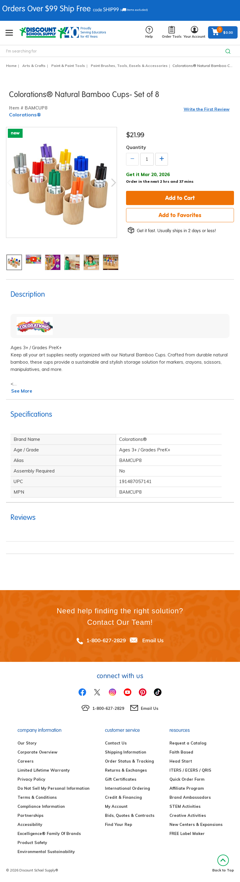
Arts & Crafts (34, 65)
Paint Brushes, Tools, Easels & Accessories (129, 65)
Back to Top (223, 863)
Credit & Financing (123, 797)
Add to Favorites (180, 215)
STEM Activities (185, 806)
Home (11, 65)
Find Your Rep (118, 824)
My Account (116, 806)
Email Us (153, 640)
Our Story (26, 743)
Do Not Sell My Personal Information (53, 788)
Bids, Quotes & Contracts (129, 815)
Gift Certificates (120, 779)
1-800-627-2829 (106, 640)
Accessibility (29, 824)
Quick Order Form (186, 779)
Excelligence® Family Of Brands (49, 833)
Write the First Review (206, 109)
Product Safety (32, 842)
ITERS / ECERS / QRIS (190, 770)
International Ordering (127, 788)
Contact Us (116, 743)
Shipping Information (125, 752)
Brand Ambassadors (190, 797)
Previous (9, 182)
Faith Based (181, 752)
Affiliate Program (186, 788)
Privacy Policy (31, 779)
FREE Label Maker (187, 833)
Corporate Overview (37, 752)
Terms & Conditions (37, 797)
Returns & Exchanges (126, 770)
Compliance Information (41, 806)
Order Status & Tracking (129, 761)
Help (149, 32)
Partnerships (30, 815)
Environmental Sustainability (46, 851)
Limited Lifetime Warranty (43, 770)
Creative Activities (187, 815)
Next (114, 182)
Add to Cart (180, 197)
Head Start (180, 761)
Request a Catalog (187, 743)
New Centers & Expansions (196, 824)
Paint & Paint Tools (68, 65)
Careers (25, 761)
